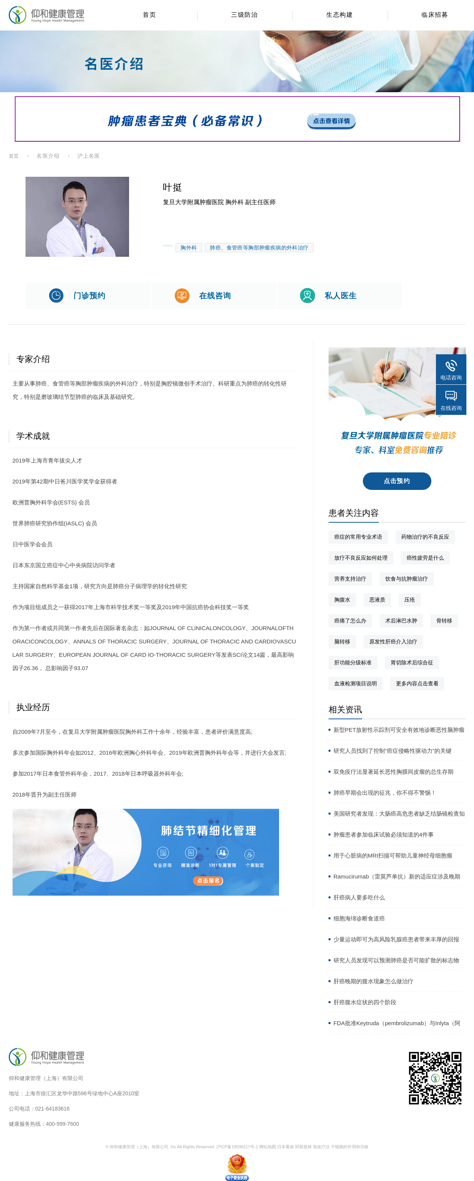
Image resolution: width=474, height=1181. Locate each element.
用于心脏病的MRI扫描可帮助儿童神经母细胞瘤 (393, 855)
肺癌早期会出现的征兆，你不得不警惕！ (385, 792)
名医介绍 (48, 156)
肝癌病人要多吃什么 (359, 897)
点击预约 (397, 481)
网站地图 (267, 1146)
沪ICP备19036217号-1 (237, 1146)
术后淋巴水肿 (401, 621)
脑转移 (342, 642)
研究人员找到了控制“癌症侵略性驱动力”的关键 (393, 750)
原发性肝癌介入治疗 (393, 642)
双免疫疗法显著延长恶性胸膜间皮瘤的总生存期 (393, 771)
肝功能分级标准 (353, 662)
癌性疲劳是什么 (425, 558)
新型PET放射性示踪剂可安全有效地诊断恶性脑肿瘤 (399, 730)
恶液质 (377, 600)
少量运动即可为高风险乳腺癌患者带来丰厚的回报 (396, 939)
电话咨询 (451, 377)
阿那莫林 (303, 1146)
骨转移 (444, 621)
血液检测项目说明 (355, 683)
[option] (77, 217)
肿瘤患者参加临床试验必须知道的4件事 (384, 834)
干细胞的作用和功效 (350, 1146)
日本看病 (285, 1146)
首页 (14, 156)
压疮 (409, 600)
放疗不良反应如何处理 (361, 558)
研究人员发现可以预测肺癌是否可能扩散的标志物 (396, 960)
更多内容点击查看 (417, 683)
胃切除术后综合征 (412, 662)
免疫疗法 (321, 1146)
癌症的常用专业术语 (358, 537)
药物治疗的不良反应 (425, 537)
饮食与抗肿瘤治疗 (406, 579)
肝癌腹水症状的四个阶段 (365, 1002)
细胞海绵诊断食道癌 (359, 918)
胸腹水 (342, 600)
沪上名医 (88, 156)
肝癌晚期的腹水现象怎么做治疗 (373, 981)
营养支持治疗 (350, 579)
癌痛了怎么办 (350, 621)
